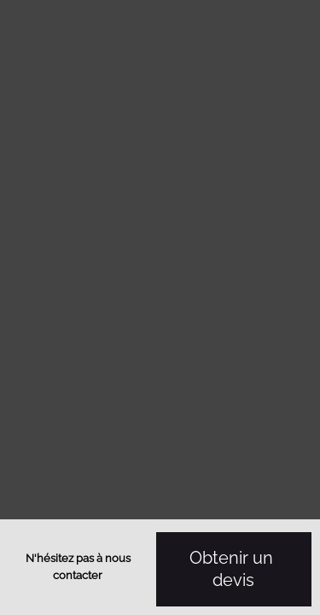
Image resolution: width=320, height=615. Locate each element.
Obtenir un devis (233, 569)
